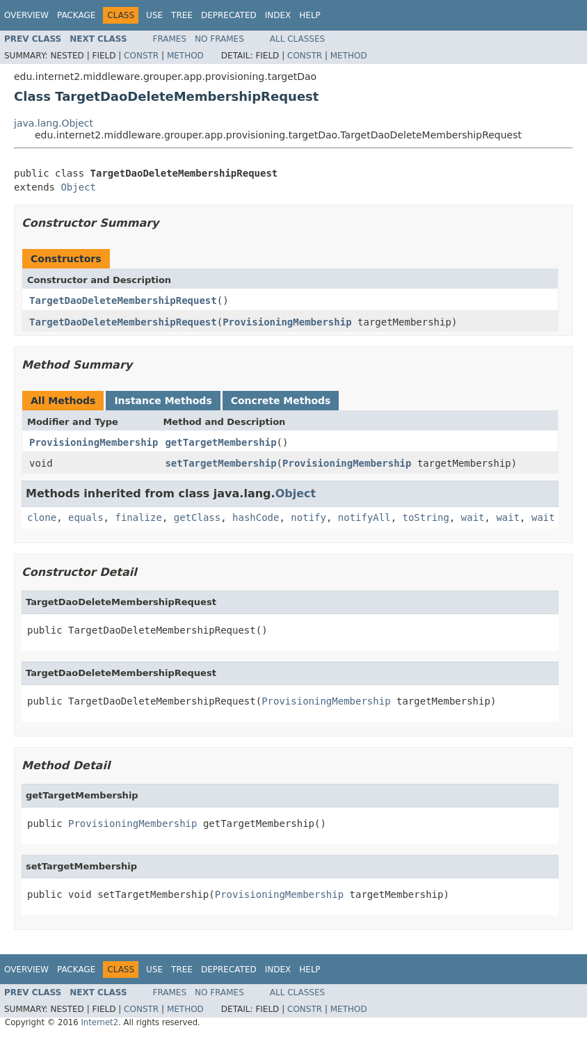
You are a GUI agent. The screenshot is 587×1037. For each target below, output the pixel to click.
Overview (26, 15)
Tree (182, 15)
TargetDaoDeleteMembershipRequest (123, 300)
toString (426, 517)
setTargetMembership (220, 463)
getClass (197, 517)
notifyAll (364, 517)
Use (154, 15)
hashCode (255, 517)
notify (308, 517)
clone (41, 517)
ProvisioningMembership (287, 322)
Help (310, 15)
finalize (138, 517)
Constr (141, 56)
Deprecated (229, 15)
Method (185, 56)
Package (76, 15)
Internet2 (99, 1022)
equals (86, 517)
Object (78, 187)
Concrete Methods (281, 400)
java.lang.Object (53, 123)
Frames (170, 39)
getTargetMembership (220, 442)
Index (278, 15)
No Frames (219, 39)
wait (473, 517)
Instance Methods (162, 400)
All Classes (297, 39)
